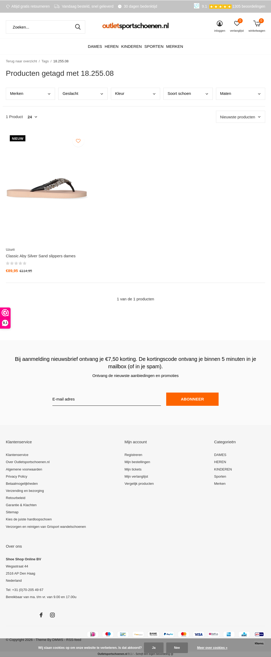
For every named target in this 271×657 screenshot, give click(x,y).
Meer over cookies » (212, 648)
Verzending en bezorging (25, 491)
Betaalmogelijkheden (22, 484)
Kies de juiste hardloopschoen (29, 519)
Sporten (153, 46)
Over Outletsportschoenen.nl (27, 462)
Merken (174, 46)
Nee (177, 648)
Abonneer (192, 399)
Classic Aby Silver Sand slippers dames (40, 256)
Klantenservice (17, 455)
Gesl (70, 93)
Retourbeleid (15, 498)
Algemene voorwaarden (24, 469)
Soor (179, 93)
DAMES (95, 46)
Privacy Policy (16, 476)
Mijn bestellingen (137, 462)
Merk (16, 93)
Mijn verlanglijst (136, 476)
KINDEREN (131, 46)
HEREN (112, 46)
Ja (153, 648)
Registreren (133, 455)
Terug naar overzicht (21, 61)
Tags (45, 61)
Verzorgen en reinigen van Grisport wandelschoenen (46, 527)
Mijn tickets (132, 469)
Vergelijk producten (139, 484)
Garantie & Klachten (21, 505)
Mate (225, 93)
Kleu (119, 93)
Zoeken (77, 27)
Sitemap (12, 512)
